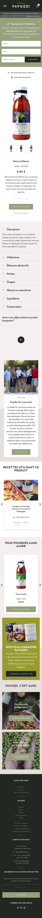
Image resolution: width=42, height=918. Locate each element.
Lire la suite (21, 452)
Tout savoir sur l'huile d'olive (21, 757)
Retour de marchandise (21, 792)
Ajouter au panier (21, 206)
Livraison (21, 790)
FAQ (21, 818)
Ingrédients (13, 298)
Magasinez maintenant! (33, 16)
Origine (11, 282)
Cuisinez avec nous (21, 718)
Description (13, 229)
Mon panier (21, 787)
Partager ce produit (21, 77)
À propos (21, 807)
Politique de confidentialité (21, 831)
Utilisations (13, 257)
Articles (21, 810)
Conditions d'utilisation (21, 829)
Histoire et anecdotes (19, 290)
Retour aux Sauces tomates (21, 72)
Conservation (14, 307)
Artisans (21, 812)
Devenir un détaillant (21, 826)
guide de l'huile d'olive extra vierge (19, 31)
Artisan (11, 274)
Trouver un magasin (21, 213)
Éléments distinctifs (18, 265)
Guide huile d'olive (21, 815)
